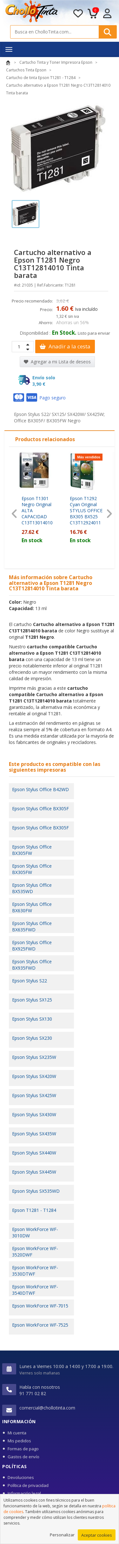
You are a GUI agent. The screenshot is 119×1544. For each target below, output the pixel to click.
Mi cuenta (17, 1433)
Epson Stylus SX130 (32, 1019)
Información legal (24, 1493)
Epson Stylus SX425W (34, 1095)
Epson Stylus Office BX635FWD (32, 926)
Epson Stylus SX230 (32, 1038)
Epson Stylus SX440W (34, 1153)
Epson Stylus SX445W (34, 1172)
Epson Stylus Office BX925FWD (32, 945)
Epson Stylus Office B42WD (40, 789)
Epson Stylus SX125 (32, 1000)
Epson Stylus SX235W (34, 1057)
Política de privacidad (28, 1485)
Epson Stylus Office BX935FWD (32, 964)
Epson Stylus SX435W (34, 1134)
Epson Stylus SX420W (34, 1076)
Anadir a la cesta (65, 346)
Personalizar (62, 1537)
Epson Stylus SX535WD (36, 1191)
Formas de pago (23, 1449)
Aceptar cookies (96, 1538)
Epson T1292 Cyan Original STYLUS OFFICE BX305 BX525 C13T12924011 (86, 510)
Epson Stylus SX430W (34, 1114)
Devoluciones (21, 1477)
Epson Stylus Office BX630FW (32, 907)
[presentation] (14, 514)
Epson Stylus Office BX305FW (32, 850)
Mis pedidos (19, 1441)
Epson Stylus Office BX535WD (32, 888)
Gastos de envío (23, 1457)
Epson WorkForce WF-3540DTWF (35, 1290)
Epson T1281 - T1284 (34, 1210)
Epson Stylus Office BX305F (40, 808)
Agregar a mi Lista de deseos (57, 362)
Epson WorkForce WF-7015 (40, 1306)
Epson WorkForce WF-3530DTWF (35, 1270)
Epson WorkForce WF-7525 (40, 1325)
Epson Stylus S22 (29, 981)
